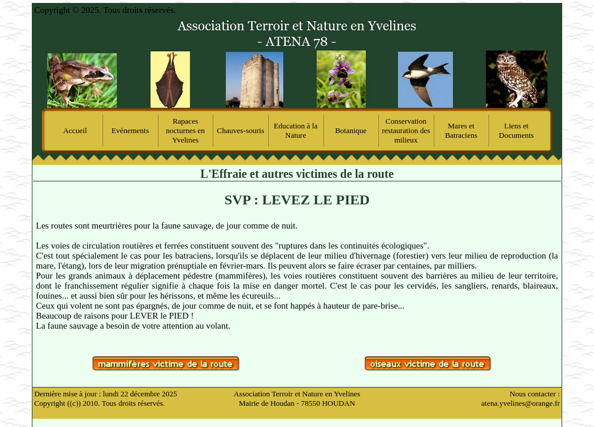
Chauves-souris (240, 130)
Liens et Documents (516, 130)
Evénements (130, 130)
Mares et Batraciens (461, 130)
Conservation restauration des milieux (406, 130)
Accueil (75, 130)
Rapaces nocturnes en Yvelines (185, 130)
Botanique (351, 130)
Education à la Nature (296, 130)
